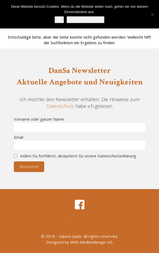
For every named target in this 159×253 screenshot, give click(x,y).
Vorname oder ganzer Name (39, 119)
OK (59, 20)
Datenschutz (60, 106)
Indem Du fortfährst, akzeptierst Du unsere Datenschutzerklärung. (75, 155)
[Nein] (152, 14)
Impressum (57, 220)
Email (18, 137)
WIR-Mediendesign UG (91, 242)
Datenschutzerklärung (92, 220)
